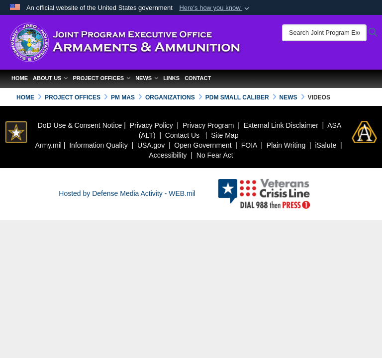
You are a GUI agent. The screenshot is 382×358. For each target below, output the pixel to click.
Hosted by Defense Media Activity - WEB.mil (127, 193)
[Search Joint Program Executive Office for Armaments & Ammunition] (324, 32)
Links (171, 78)
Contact (198, 78)
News (146, 78)
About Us (50, 78)
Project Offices (101, 78)
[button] (215, 8)
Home (19, 78)
